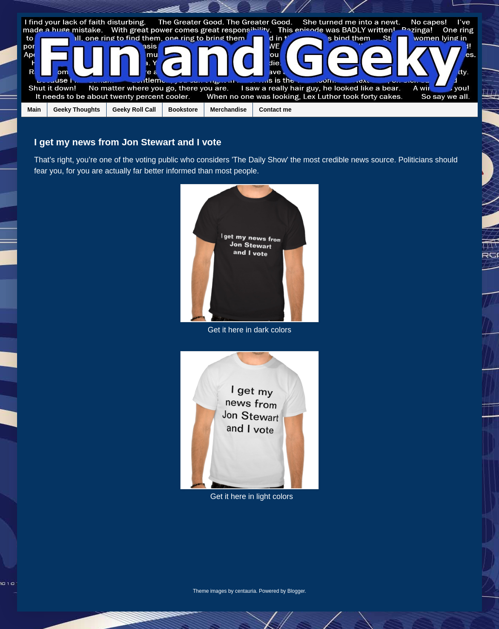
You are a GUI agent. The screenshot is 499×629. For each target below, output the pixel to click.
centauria (245, 591)
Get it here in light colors (251, 496)
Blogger (296, 591)
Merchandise (228, 109)
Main (34, 109)
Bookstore (183, 109)
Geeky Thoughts (76, 109)
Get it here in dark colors (249, 330)
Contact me (275, 109)
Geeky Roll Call (134, 109)
